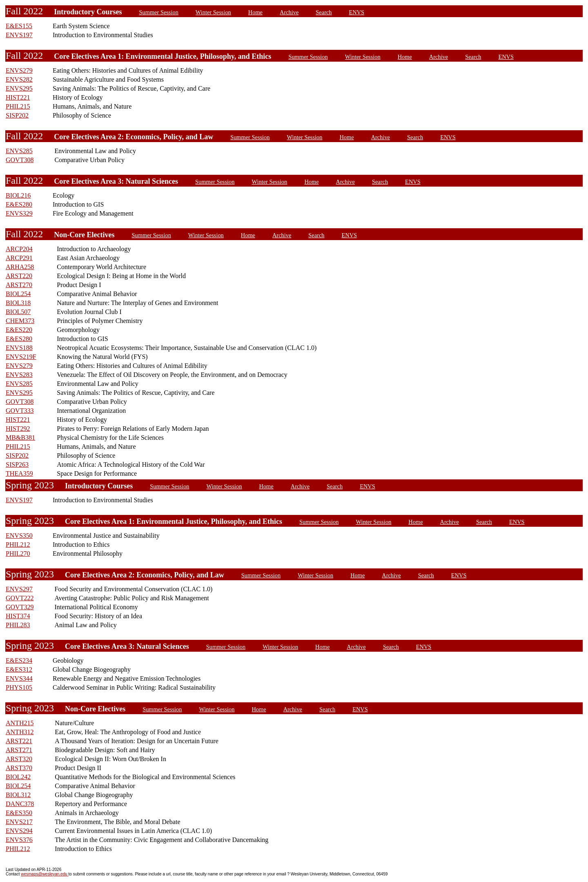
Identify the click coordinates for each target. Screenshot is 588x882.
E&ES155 (19, 25)
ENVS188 (19, 347)
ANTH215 (19, 722)
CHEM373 (20, 320)
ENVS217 (19, 821)
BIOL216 (18, 195)
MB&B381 (20, 437)
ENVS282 (19, 79)
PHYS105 (19, 687)
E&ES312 (19, 669)
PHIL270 (18, 553)
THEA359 (19, 473)
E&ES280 (19, 204)
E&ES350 (19, 812)
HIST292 (18, 428)
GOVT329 (19, 607)
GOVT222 (19, 598)
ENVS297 (19, 589)
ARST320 (19, 758)
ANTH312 (19, 731)
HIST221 (18, 97)
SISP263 (17, 464)
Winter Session (213, 12)
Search (324, 12)
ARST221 (19, 740)
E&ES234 (19, 660)
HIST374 (18, 615)
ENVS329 (19, 213)
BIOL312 (18, 794)
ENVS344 (19, 678)
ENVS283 (19, 374)
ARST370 (19, 767)
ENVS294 (19, 830)
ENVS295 (19, 88)
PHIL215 (18, 106)
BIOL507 (18, 311)
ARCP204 (19, 248)
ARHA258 (20, 266)
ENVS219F (21, 356)
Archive (289, 12)
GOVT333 (19, 410)
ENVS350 (19, 535)
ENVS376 (19, 839)
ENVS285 (19, 150)
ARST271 (19, 749)
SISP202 (17, 115)
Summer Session (158, 12)
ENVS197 (19, 34)
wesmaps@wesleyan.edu (44, 874)
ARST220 (19, 275)
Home (255, 12)
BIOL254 (18, 293)
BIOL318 (18, 302)
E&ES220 (19, 329)
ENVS (357, 12)
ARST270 (19, 284)
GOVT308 (19, 159)
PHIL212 (18, 544)
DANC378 (20, 803)
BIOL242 (18, 776)
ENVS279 (19, 70)
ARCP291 (19, 257)
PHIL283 (18, 624)
